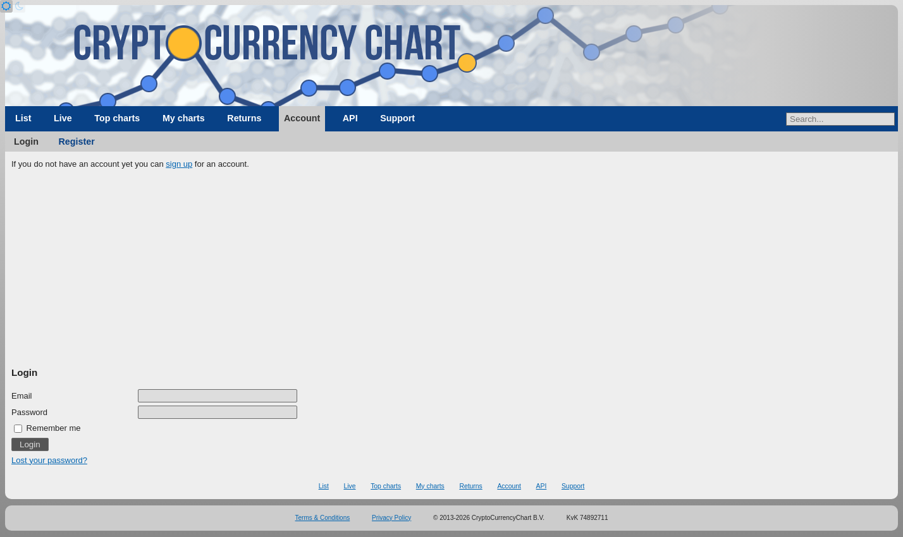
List (23, 118)
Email (21, 396)
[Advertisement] (451, 268)
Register (77, 141)
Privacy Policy (391, 517)
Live (63, 118)
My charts (184, 118)
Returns (244, 118)
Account (302, 118)
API (350, 118)
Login (26, 141)
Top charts (117, 118)
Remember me (47, 428)
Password (29, 412)
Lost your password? (49, 460)
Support (397, 118)
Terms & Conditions (322, 517)
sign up (179, 164)
